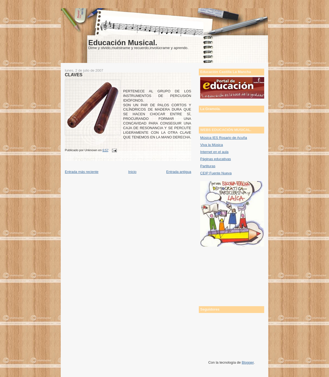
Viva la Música (211, 145)
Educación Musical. (122, 42)
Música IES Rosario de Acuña (223, 138)
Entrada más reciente (82, 172)
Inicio (132, 172)
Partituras (207, 166)
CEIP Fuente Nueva (215, 173)
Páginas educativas (215, 159)
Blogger (248, 362)
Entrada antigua (178, 172)
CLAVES (74, 74)
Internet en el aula (214, 152)
